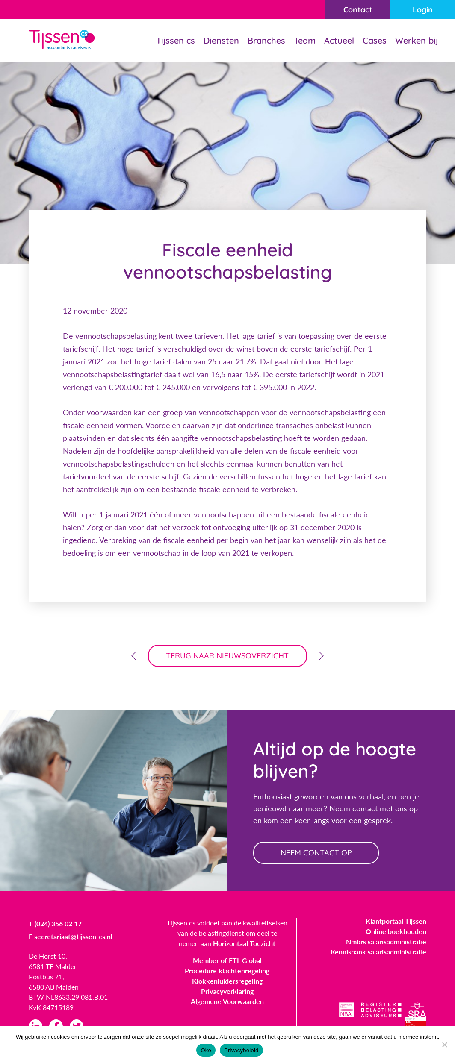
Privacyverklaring (227, 991)
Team (305, 40)
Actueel (339, 40)
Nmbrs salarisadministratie (386, 941)
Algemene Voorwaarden (227, 1001)
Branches (266, 40)
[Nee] (444, 1044)
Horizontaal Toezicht (244, 943)
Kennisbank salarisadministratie (378, 952)
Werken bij (416, 40)
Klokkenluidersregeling (227, 981)
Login (423, 10)
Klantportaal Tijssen (396, 921)
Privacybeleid (241, 1050)
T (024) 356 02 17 (55, 923)
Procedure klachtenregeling (227, 970)
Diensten (221, 40)
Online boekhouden (396, 931)
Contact (357, 10)
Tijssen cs (175, 40)
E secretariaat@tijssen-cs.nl (70, 936)
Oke (206, 1050)
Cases (375, 40)
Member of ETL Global (227, 960)
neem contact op (316, 852)
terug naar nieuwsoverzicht (227, 656)
